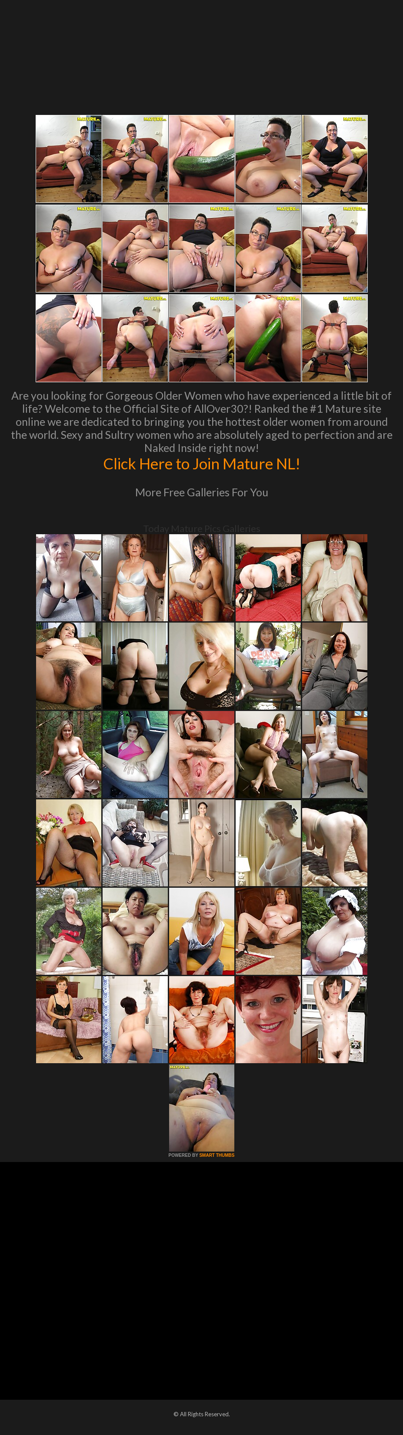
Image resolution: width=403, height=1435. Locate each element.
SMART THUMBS (216, 1155)
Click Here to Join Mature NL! (201, 463)
